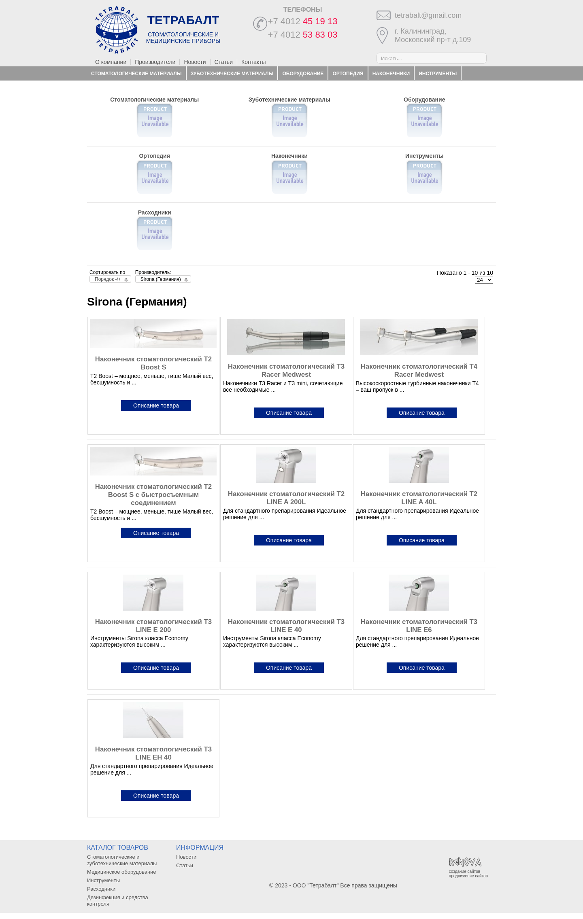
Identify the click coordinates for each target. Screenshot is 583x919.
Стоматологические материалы (136, 73)
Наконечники (391, 73)
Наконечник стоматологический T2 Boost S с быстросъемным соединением (153, 495)
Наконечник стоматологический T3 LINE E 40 (286, 626)
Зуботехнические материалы (232, 73)
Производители (155, 62)
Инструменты (438, 73)
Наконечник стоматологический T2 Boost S (153, 363)
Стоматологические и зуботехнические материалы (122, 860)
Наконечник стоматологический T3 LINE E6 (419, 626)
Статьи (224, 62)
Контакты (253, 62)
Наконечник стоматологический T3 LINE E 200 (153, 626)
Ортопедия (348, 73)
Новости (195, 62)
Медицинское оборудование (121, 872)
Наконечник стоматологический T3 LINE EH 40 (153, 753)
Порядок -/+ (108, 279)
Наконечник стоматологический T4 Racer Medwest (419, 370)
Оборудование (302, 73)
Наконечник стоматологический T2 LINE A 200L (286, 498)
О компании (110, 62)
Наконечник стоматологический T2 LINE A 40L (419, 498)
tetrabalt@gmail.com (428, 15)
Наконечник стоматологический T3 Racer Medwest (286, 370)
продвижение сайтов (468, 876)
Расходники (107, 87)
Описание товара (156, 405)
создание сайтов (464, 871)
